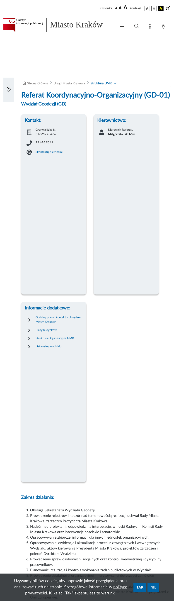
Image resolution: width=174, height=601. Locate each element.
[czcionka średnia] (120, 8)
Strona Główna (37, 83)
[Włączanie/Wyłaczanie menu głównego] (121, 27)
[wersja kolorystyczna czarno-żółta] (161, 8)
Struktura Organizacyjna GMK (55, 338)
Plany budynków (46, 330)
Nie (153, 587)
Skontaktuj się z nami (49, 152)
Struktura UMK (101, 83)
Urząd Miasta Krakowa (69, 83)
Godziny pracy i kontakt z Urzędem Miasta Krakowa (58, 320)
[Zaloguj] (164, 27)
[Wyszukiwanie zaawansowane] (136, 26)
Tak (139, 587)
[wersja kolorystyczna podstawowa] (147, 8)
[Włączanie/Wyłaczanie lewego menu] (8, 90)
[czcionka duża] (126, 8)
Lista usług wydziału (48, 346)
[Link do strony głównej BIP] (57, 25)
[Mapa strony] (151, 27)
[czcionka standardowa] (116, 8)
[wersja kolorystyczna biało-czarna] (154, 8)
